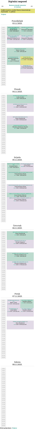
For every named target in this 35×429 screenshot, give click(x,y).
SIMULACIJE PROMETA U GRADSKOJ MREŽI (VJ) (20, 198)
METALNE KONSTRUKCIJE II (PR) (20, 232)
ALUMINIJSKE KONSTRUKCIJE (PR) (20, 253)
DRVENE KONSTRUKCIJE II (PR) (20, 95)
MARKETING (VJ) (27, 65)
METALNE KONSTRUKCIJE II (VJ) (20, 117)
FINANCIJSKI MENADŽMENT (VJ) (20, 321)
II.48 (15, 324)
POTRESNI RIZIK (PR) (13, 57)
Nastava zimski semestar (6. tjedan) (17, 6)
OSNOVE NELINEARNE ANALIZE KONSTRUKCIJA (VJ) (20, 185)
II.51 (15, 119)
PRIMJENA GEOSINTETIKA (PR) (27, 28)
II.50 (16, 235)
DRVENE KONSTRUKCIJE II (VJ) (20, 104)
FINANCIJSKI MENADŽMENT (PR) (13, 164)
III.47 (15, 128)
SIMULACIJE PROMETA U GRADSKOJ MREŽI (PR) (20, 193)
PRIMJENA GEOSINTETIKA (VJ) (27, 36)
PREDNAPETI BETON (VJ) (20, 240)
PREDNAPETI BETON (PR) (20, 48)
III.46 (8, 39)
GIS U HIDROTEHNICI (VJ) (27, 308)
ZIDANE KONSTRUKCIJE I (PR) (20, 125)
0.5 (9, 30)
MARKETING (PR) (27, 57)
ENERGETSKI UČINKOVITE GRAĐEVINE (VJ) (13, 36)
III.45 (22, 166)
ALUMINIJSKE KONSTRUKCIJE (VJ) (20, 262)
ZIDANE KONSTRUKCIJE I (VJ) (27, 163)
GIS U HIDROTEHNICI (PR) (27, 300)
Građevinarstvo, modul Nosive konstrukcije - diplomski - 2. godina (16, 11)
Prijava (3, 14)
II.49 (9, 303)
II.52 (15, 51)
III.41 (23, 30)
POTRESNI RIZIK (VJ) (13, 308)
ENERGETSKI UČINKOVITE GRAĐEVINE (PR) (13, 28)
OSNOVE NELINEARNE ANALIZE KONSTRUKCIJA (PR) (20, 172)
